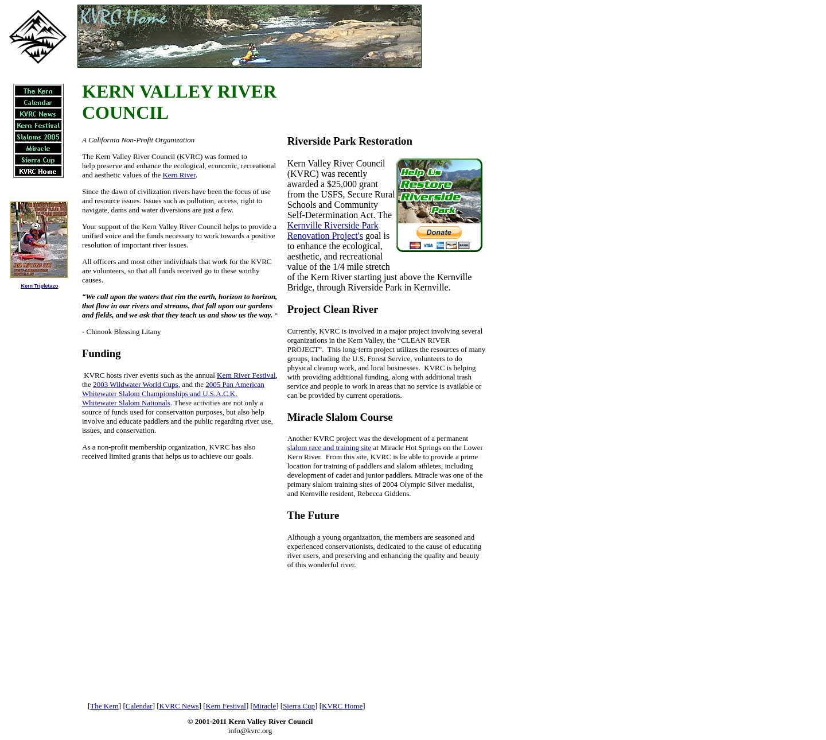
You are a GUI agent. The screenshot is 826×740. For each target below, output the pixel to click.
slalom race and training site (329, 447)
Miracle (264, 706)
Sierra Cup (299, 706)
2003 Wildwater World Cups (135, 384)
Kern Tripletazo (39, 286)
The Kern (104, 706)
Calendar (139, 706)
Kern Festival (225, 706)
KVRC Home (342, 706)
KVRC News (179, 706)
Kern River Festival (246, 375)
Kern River (178, 175)
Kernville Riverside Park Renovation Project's (333, 230)
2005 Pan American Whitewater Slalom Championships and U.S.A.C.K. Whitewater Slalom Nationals (173, 393)
